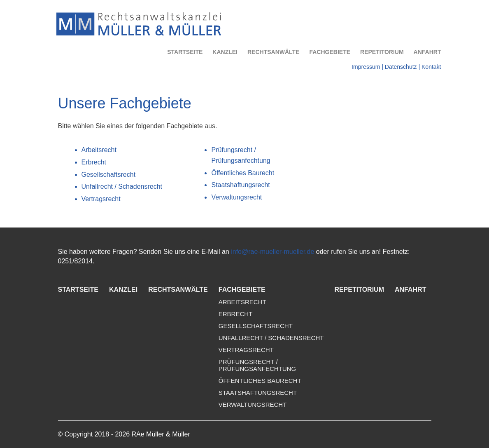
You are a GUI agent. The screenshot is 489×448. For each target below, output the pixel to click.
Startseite (185, 52)
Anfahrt (427, 52)
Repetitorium (382, 52)
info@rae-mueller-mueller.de (272, 251)
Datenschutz (401, 66)
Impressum (366, 66)
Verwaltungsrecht (236, 197)
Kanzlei (225, 52)
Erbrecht (94, 162)
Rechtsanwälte (273, 52)
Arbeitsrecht (99, 149)
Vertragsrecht (101, 198)
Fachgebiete (330, 52)
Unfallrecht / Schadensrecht (122, 186)
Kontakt (431, 66)
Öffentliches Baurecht (242, 172)
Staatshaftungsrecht (240, 184)
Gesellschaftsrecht (109, 174)
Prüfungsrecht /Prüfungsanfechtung (257, 365)
